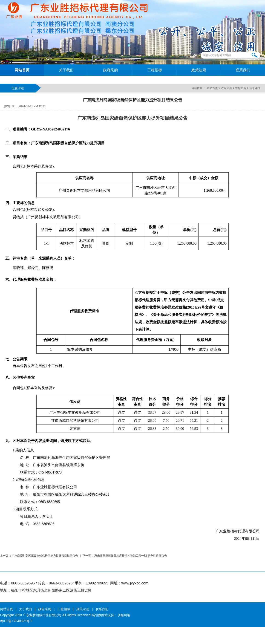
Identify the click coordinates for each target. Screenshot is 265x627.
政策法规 (198, 70)
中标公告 (240, 88)
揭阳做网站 (100, 615)
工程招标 (154, 70)
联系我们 (243, 70)
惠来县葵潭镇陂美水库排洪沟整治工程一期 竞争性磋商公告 (130, 555)
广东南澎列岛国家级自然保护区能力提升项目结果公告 (45, 555)
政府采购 (110, 70)
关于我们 (66, 70)
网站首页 (22, 70)
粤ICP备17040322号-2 (16, 621)
